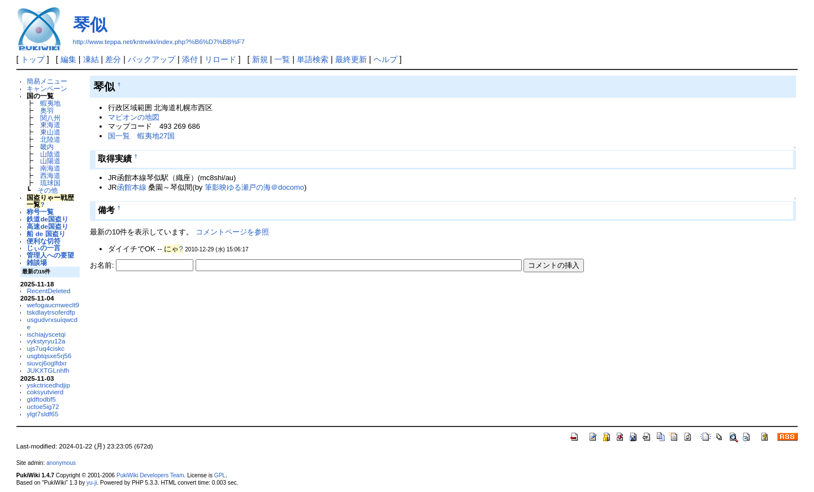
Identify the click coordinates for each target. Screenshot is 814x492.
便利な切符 (43, 241)
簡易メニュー (47, 81)
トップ (33, 59)
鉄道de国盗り (47, 219)
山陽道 (50, 160)
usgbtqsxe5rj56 (49, 355)
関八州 (50, 117)
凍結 (91, 59)
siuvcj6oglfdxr (47, 363)
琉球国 (50, 182)
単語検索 (312, 59)
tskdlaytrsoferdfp (51, 312)
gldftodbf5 (41, 399)
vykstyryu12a (46, 341)
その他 (47, 190)
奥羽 (47, 110)
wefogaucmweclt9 (53, 304)
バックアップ (151, 59)
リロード (220, 59)
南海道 (50, 168)
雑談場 (37, 262)
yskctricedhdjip (48, 385)
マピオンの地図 (133, 117)
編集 (68, 59)
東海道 (50, 124)
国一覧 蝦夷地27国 (141, 136)
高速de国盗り (47, 226)
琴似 (90, 24)
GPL (220, 475)
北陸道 (50, 139)
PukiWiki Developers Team (150, 475)
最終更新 (351, 59)
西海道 (50, 175)
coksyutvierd (45, 391)
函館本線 (131, 187)
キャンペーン (47, 88)
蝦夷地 (50, 103)
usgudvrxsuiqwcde (52, 323)
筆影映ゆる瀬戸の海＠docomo (254, 187)
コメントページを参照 (232, 232)
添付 (190, 59)
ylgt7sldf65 (42, 413)
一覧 (282, 59)
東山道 (50, 132)
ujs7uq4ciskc (45, 348)
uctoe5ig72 (43, 406)
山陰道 (50, 154)
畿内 (47, 146)
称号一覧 (40, 211)
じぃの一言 (43, 247)
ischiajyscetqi (46, 334)
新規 (260, 59)
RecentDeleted (48, 290)
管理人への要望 (50, 255)
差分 (113, 59)
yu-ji (91, 483)
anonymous (61, 463)
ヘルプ (385, 59)
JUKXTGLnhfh (48, 370)
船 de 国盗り (46, 233)
